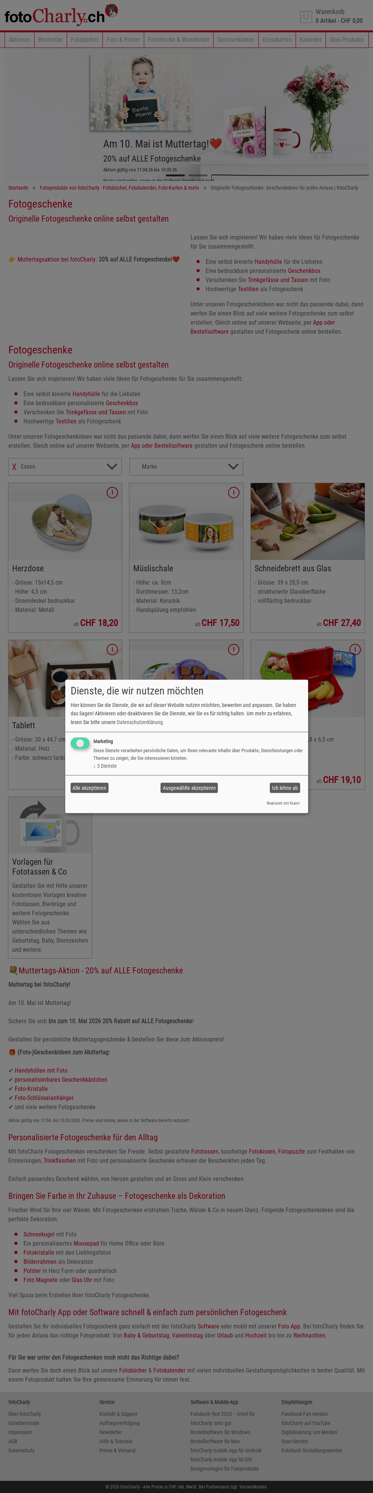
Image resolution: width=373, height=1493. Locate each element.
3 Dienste (105, 766)
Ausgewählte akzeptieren (189, 788)
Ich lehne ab (285, 788)
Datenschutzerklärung (140, 722)
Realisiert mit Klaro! (283, 803)
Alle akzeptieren (89, 788)
